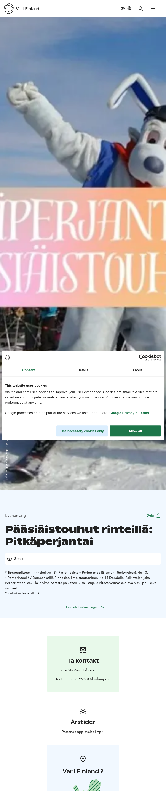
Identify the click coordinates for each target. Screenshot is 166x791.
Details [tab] (83, 370)
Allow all (135, 431)
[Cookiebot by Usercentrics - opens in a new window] (142, 357)
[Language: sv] (126, 8)
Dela (154, 515)
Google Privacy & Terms (129, 413)
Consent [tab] (28, 370)
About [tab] (137, 370)
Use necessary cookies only (82, 431)
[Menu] (153, 8)
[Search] (141, 8)
